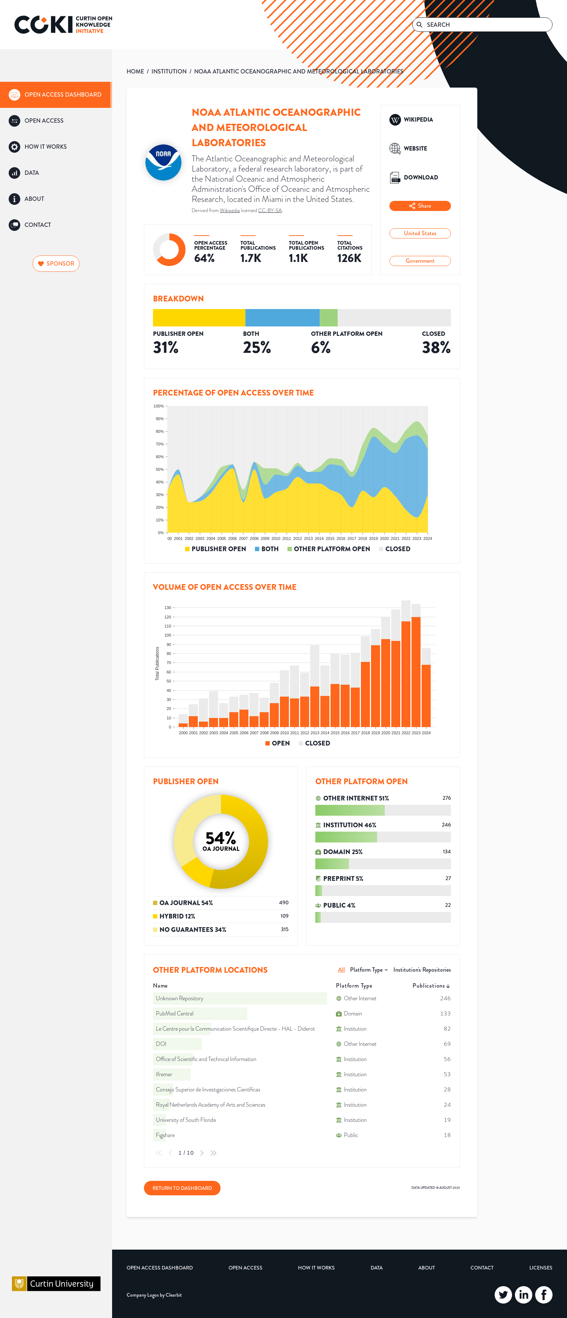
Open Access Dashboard (160, 1267)
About (426, 1267)
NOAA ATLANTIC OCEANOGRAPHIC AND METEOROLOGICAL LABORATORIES (299, 71)
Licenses (541, 1267)
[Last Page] (213, 1153)
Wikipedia (230, 210)
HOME (135, 71)
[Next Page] (202, 1153)
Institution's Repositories (422, 970)
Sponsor (56, 263)
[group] (56, 95)
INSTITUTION (169, 71)
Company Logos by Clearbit (154, 1294)
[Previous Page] (170, 1153)
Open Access (246, 1267)
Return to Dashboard (182, 1188)
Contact (482, 1267)
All (341, 970)
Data (377, 1267)
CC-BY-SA (270, 210)
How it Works (316, 1267)
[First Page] (159, 1153)
